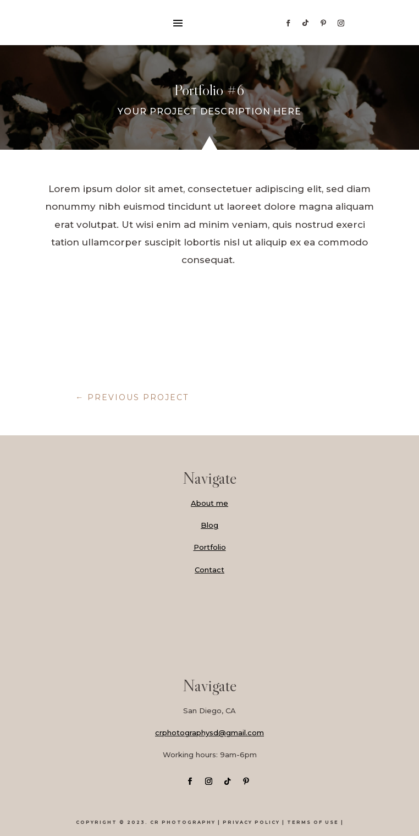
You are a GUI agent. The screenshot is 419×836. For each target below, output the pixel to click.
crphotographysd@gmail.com (209, 732)
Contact (209, 569)
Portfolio (210, 547)
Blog (209, 525)
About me (209, 503)
